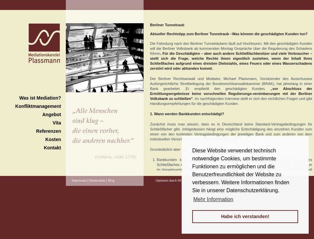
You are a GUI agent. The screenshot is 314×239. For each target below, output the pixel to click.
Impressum (79, 180)
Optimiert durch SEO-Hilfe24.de (177, 180)
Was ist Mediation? (40, 98)
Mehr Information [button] (213, 199)
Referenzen (48, 131)
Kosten (53, 139)
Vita (57, 122)
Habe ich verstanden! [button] (245, 216)
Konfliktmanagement (38, 106)
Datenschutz (97, 180)
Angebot (51, 114)
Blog (111, 180)
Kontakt (52, 147)
